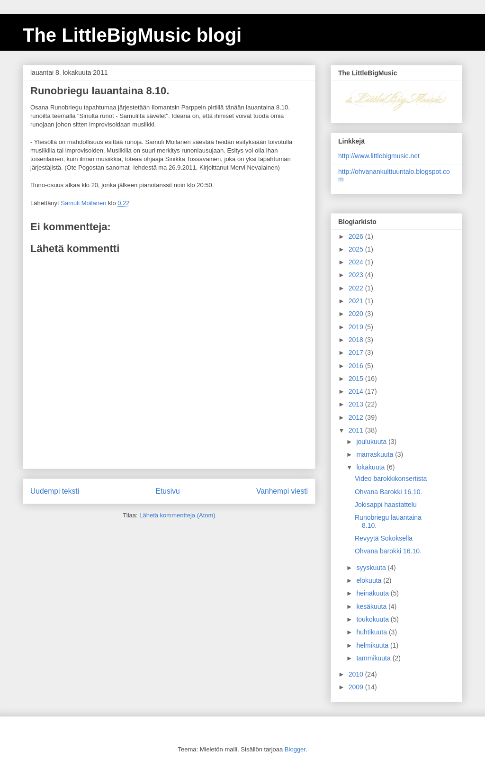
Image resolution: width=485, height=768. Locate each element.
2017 (357, 352)
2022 (357, 288)
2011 (357, 430)
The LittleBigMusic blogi (132, 35)
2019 (357, 327)
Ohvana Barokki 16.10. (388, 492)
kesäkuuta (372, 606)
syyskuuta (371, 567)
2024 (357, 262)
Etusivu (168, 491)
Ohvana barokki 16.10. (388, 551)
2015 (357, 378)
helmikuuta (373, 645)
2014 (357, 391)
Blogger (295, 749)
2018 (357, 339)
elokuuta (369, 580)
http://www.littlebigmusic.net (379, 156)
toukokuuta (373, 619)
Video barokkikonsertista (391, 478)
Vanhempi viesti (282, 491)
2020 (357, 313)
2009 (357, 687)
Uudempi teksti (54, 491)
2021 (357, 301)
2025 (357, 249)
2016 (357, 366)
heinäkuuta (373, 593)
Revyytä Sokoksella (384, 538)
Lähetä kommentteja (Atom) (177, 515)
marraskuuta (375, 454)
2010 (357, 674)
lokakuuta (371, 467)
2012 (357, 417)
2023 (357, 275)
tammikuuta (374, 658)
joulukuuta (372, 441)
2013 (357, 404)
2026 (357, 236)
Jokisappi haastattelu (386, 504)
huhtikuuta (372, 632)
